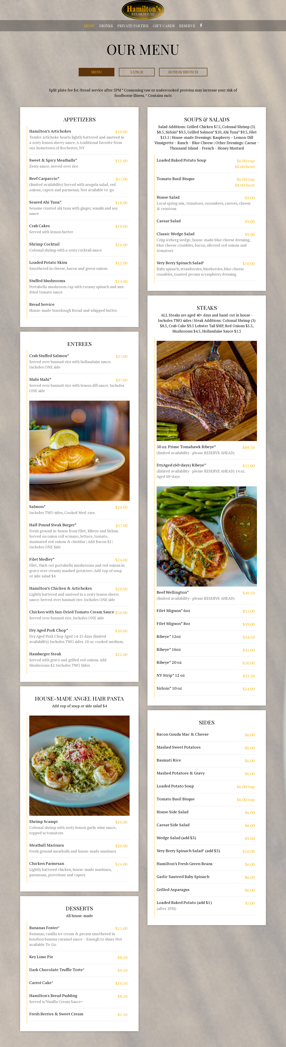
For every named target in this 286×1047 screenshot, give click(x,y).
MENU (89, 25)
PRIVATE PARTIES (132, 25)
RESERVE (187, 25)
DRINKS (106, 25)
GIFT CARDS (164, 25)
